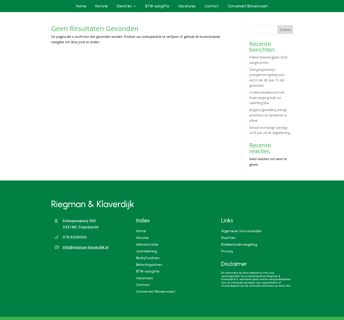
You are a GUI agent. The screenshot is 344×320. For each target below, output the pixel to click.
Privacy (227, 251)
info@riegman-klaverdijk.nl (85, 247)
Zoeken (285, 30)
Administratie (147, 244)
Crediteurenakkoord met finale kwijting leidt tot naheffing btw (267, 97)
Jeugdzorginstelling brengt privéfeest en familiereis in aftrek (268, 115)
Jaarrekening (146, 251)
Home (81, 6)
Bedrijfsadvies (148, 258)
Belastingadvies (149, 264)
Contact (212, 6)
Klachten (228, 238)
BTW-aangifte (157, 6)
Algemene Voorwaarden (241, 231)
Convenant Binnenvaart (248, 6)
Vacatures (187, 6)
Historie (101, 6)
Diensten (124, 6)
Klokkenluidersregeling (239, 245)
